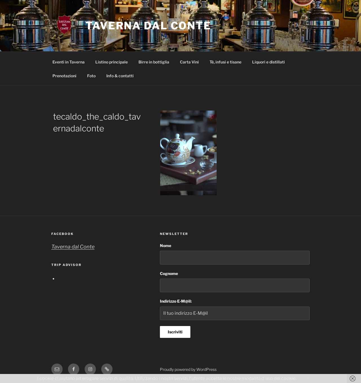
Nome (165, 245)
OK (306, 378)
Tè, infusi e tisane (225, 62)
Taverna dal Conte (148, 25)
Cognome (169, 273)
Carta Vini (189, 62)
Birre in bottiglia (153, 62)
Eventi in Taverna (68, 62)
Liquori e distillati (268, 62)
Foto (91, 75)
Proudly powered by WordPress (188, 369)
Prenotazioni (64, 75)
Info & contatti (120, 75)
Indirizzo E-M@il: (176, 301)
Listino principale (111, 62)
